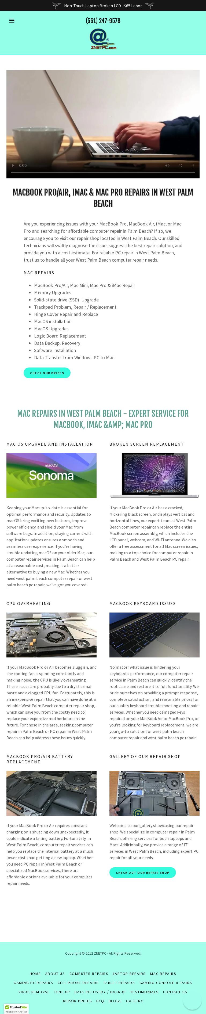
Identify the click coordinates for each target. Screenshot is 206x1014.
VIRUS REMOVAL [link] (34, 991)
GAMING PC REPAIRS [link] (33, 982)
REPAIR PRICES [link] (77, 1000)
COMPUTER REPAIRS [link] (89, 973)
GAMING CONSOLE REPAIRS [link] (166, 982)
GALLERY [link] (134, 1000)
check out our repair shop (143, 873)
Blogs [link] (115, 1000)
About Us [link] (55, 973)
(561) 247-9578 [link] (103, 20)
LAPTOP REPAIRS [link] (129, 973)
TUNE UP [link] (62, 991)
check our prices (47, 373)
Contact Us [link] (175, 991)
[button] (20, 20)
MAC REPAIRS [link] (163, 973)
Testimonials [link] (144, 991)
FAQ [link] (100, 1000)
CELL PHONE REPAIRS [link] (78, 982)
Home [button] (35, 973)
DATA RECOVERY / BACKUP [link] (100, 991)
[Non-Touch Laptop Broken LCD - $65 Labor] (103, 5)
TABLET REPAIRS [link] (119, 982)
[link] (103, 38)
